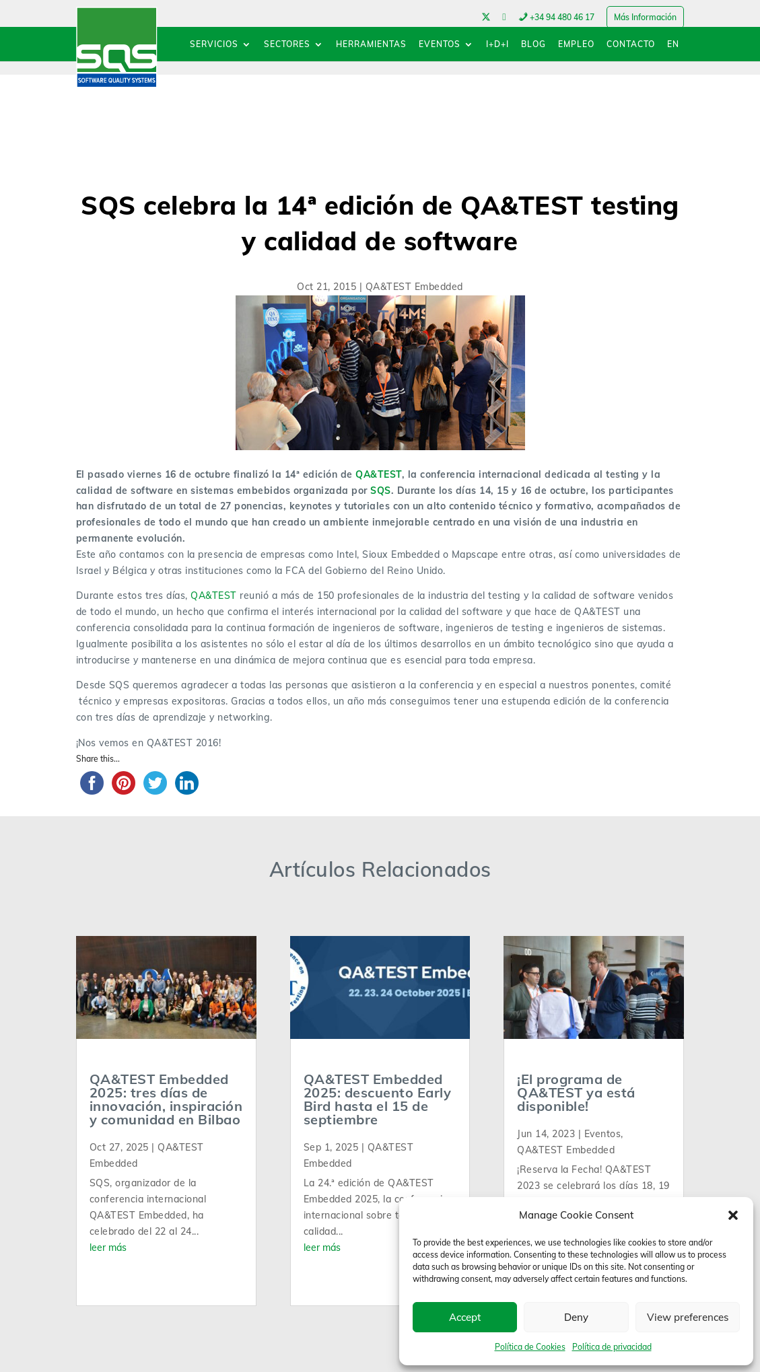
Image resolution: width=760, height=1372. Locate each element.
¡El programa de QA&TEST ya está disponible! (576, 1092)
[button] (733, 1215)
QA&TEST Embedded (414, 287)
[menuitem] (673, 50)
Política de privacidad (612, 1347)
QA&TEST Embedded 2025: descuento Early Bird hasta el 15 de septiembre (378, 1099)
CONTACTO (631, 44)
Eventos (602, 1134)
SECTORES (287, 44)
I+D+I (497, 44)
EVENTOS (439, 44)
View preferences (687, 1317)
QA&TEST (378, 474)
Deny (576, 1317)
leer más (108, 1247)
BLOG (533, 44)
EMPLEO (576, 44)
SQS (380, 490)
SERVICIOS (214, 44)
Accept (465, 1317)
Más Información (645, 17)
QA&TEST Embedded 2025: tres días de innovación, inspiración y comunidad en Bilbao (166, 1099)
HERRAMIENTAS (371, 44)
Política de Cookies (530, 1347)
